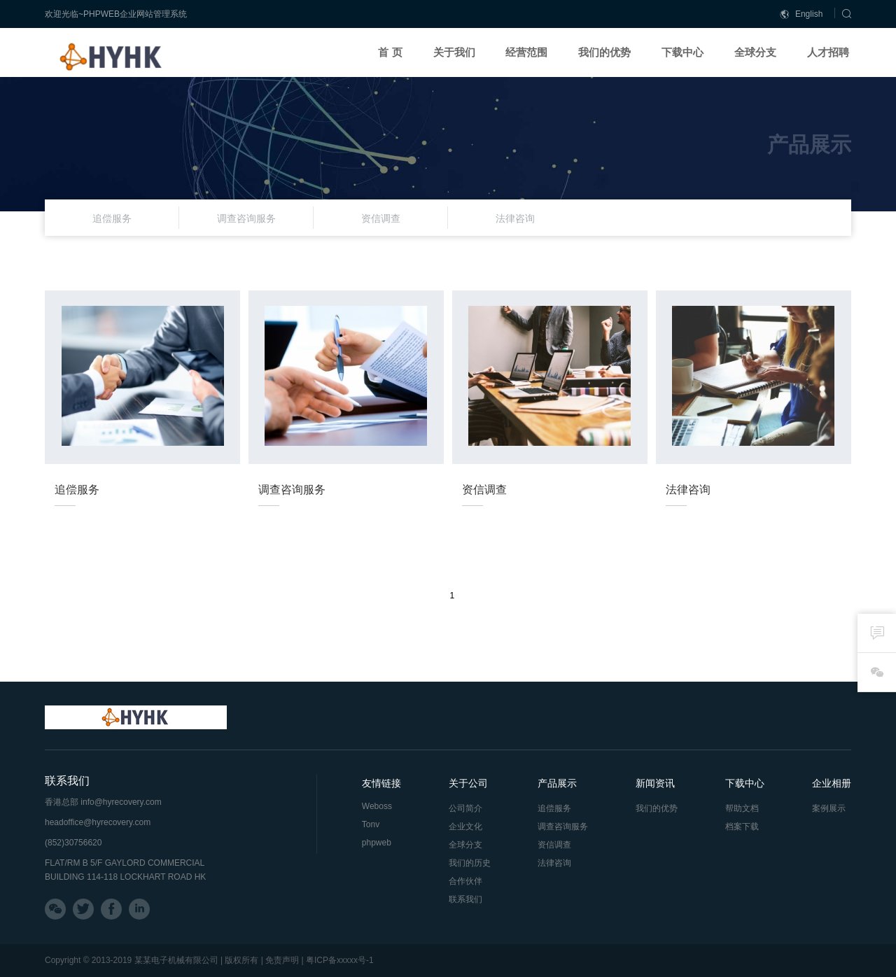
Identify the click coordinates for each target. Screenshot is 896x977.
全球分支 (755, 52)
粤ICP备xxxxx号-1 (340, 960)
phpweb (376, 843)
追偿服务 (554, 808)
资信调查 (554, 845)
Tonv (370, 824)
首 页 (390, 52)
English (801, 14)
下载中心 (683, 52)
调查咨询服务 (563, 826)
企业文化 (465, 826)
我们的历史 (470, 863)
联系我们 (465, 899)
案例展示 (829, 808)
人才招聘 (828, 52)
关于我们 (454, 52)
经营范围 (526, 52)
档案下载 (742, 826)
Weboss (377, 806)
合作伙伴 (465, 881)
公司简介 (465, 808)
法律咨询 (554, 863)
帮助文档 (742, 808)
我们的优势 (604, 52)
